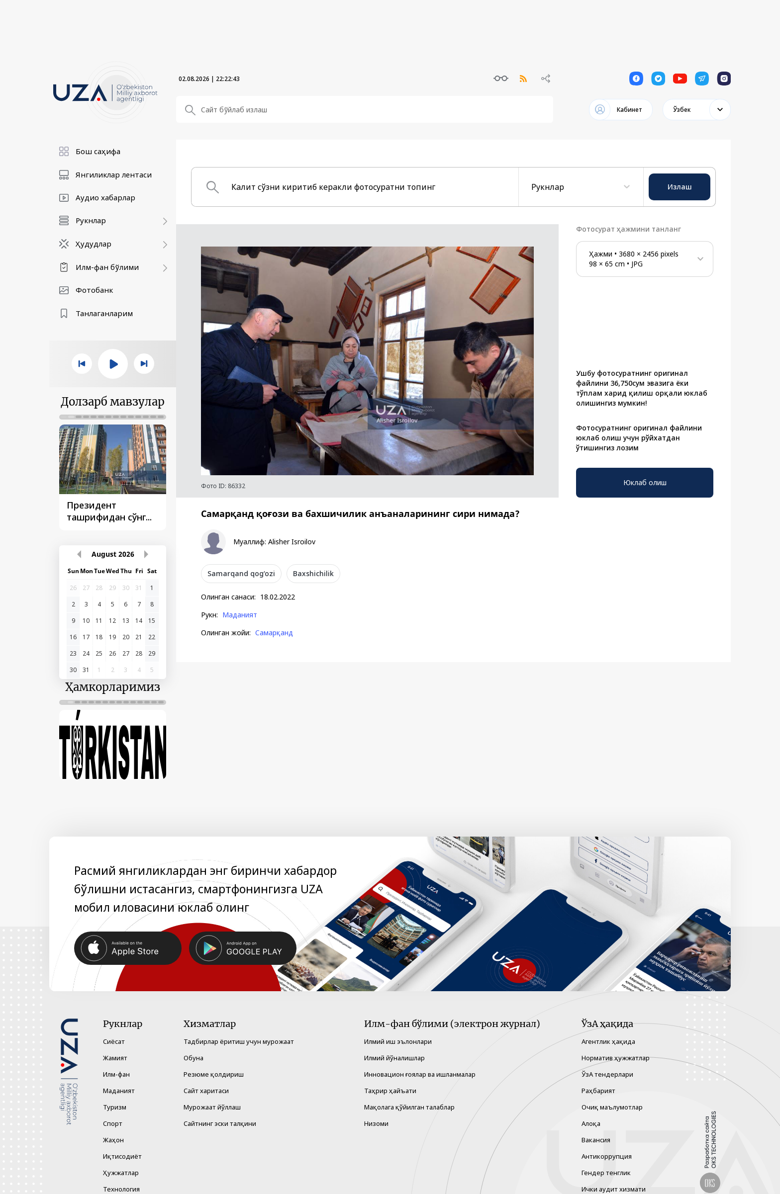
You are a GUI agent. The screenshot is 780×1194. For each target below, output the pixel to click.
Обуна (193, 1045)
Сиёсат (114, 1029)
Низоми (376, 1111)
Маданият (239, 615)
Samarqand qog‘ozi (241, 573)
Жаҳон (113, 1127)
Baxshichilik (313, 573)
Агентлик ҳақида (608, 1029)
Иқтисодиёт (122, 1144)
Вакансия (596, 1127)
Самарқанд (274, 633)
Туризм (114, 1095)
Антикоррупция (607, 1144)
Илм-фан (116, 1062)
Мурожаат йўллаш (212, 1095)
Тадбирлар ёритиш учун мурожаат (239, 1029)
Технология (121, 1177)
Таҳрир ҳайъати (390, 1078)
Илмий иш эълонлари (398, 1029)
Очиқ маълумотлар (612, 1095)
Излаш (680, 186)
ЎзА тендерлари (607, 1062)
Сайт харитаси (206, 1078)
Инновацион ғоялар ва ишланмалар (420, 1062)
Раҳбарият (598, 1078)
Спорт (112, 1111)
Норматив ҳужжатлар (616, 1045)
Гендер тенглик (606, 1160)
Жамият (115, 1045)
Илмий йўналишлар (394, 1045)
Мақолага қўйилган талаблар (409, 1095)
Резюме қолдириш (214, 1062)
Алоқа (591, 1111)
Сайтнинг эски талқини (220, 1111)
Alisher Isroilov (291, 542)
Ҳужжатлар (121, 1160)
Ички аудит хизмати (614, 1177)
